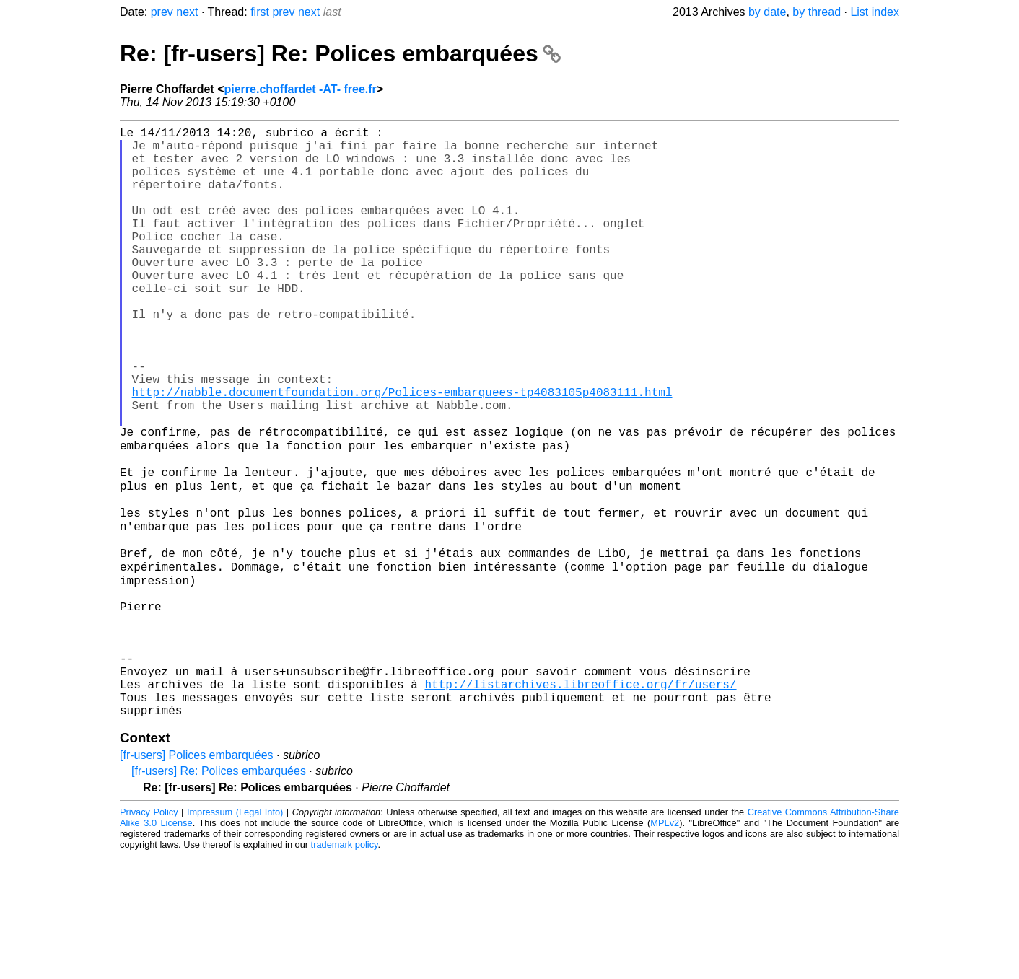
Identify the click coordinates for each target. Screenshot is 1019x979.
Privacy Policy (149, 935)
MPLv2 (664, 946)
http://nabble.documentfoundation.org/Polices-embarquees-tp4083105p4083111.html (402, 452)
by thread (816, 12)
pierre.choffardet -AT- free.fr (300, 89)
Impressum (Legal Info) (235, 935)
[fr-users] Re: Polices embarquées (218, 894)
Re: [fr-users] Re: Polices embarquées (340, 53)
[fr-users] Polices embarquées (197, 878)
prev (162, 12)
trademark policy (344, 967)
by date (767, 12)
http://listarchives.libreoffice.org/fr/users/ (580, 801)
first (259, 12)
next (187, 12)
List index (874, 12)
